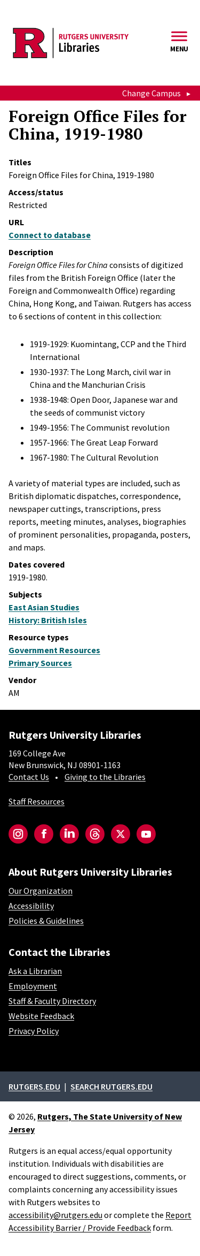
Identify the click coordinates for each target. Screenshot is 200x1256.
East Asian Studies (44, 607)
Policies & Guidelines (46, 920)
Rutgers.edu (34, 1086)
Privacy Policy (34, 1030)
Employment (33, 986)
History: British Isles (48, 620)
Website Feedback (41, 1015)
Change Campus (151, 93)
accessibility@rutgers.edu (55, 1214)
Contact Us (29, 776)
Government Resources (54, 650)
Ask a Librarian (35, 971)
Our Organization (41, 890)
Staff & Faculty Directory (52, 1000)
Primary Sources (40, 662)
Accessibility (31, 905)
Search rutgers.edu (111, 1086)
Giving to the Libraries (105, 776)
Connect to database (50, 234)
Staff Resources (37, 801)
